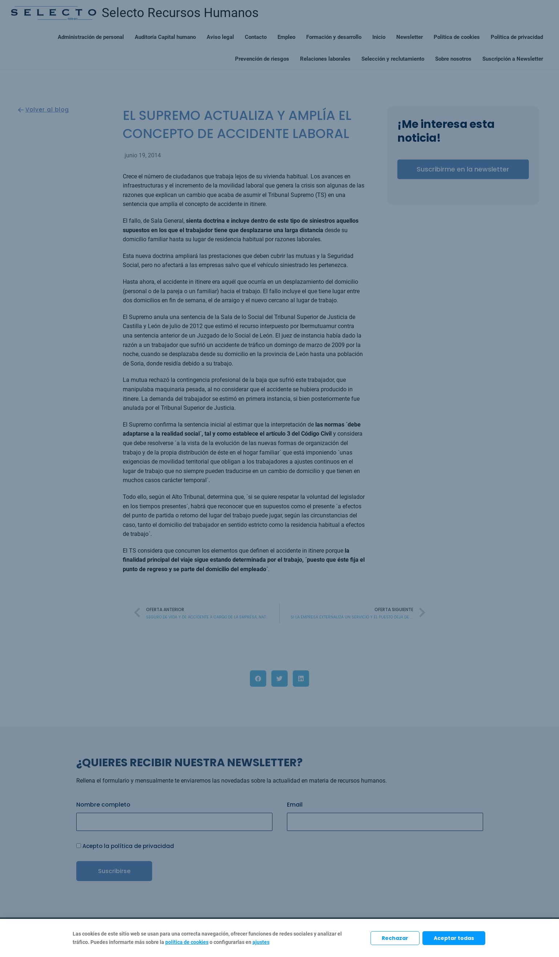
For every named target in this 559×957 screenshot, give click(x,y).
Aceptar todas (454, 938)
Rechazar (395, 938)
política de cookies (186, 942)
